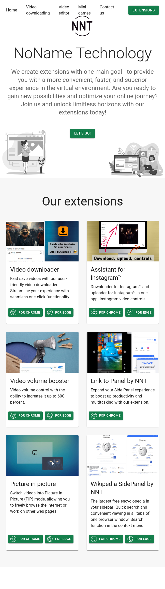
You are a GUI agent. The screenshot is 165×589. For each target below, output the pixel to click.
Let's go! (82, 133)
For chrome (25, 312)
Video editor (64, 10)
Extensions (143, 10)
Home (11, 10)
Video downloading (38, 10)
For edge (59, 312)
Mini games (84, 10)
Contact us (107, 10)
